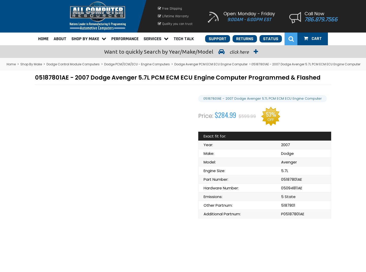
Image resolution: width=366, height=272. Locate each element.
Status (270, 39)
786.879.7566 (321, 20)
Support (217, 39)
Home (43, 39)
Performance (125, 39)
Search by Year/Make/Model (183, 52)
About (60, 39)
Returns (244, 39)
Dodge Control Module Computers (73, 64)
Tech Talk (184, 39)
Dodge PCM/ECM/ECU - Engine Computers (137, 64)
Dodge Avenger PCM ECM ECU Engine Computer (211, 64)
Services (156, 39)
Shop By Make (88, 39)
